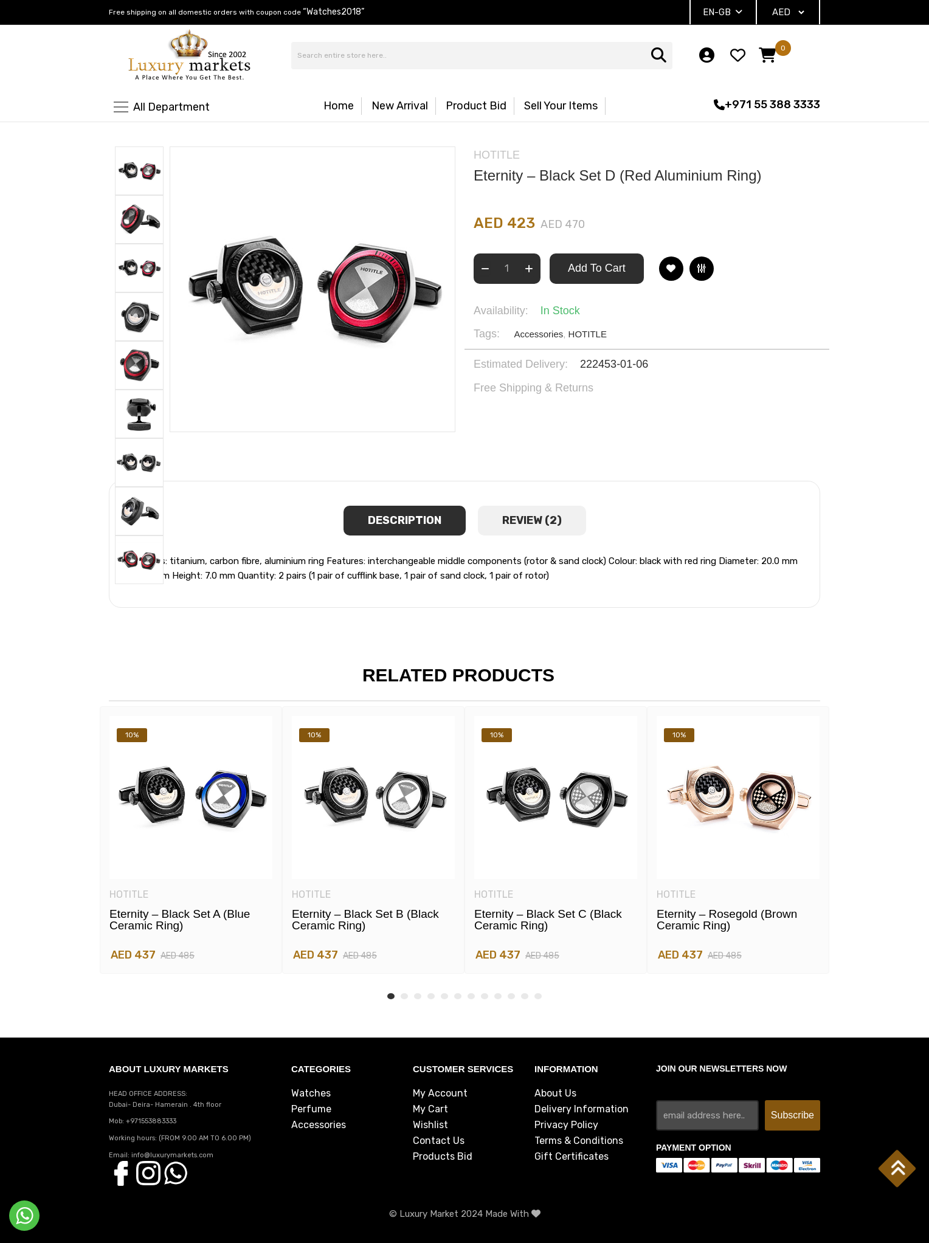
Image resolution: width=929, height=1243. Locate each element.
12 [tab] (538, 996)
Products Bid (442, 1157)
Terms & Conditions (578, 1141)
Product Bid (476, 105)
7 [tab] (471, 996)
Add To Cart (597, 268)
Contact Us (438, 1141)
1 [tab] (391, 996)
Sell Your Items (561, 105)
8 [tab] (484, 996)
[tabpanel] (191, 840)
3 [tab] (417, 996)
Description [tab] (404, 520)
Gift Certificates (571, 1157)
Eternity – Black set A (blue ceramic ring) (179, 919)
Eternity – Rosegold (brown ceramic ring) (727, 919)
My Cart (430, 1109)
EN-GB (722, 12)
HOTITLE (587, 334)
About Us (555, 1093)
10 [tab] (511, 996)
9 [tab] (498, 996)
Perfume (311, 1109)
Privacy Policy (566, 1125)
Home (338, 105)
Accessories (538, 334)
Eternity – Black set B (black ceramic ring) (365, 919)
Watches (311, 1093)
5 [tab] (444, 996)
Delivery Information (581, 1109)
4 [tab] (431, 996)
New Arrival (399, 105)
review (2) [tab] (532, 520)
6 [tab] (457, 996)
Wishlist (430, 1125)
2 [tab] (404, 996)
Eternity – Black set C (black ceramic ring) (548, 919)
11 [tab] (524, 996)
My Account (440, 1093)
